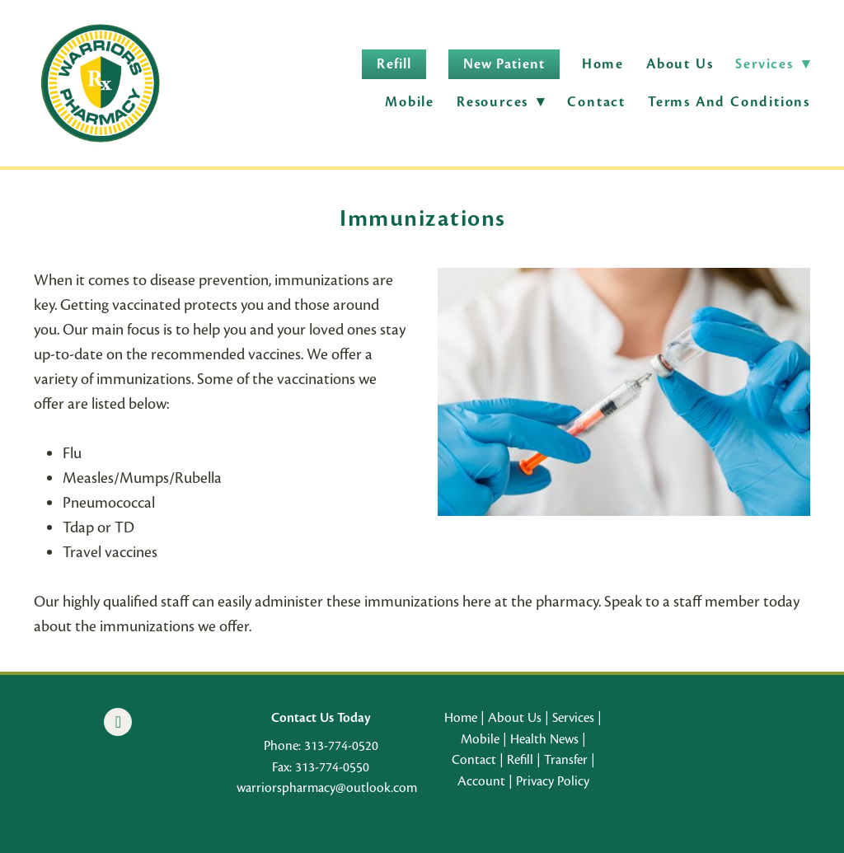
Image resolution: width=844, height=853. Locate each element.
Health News (544, 739)
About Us (679, 64)
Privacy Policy (552, 781)
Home (603, 64)
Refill (393, 64)
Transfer (566, 760)
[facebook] (118, 722)
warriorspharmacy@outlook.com (327, 788)
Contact (596, 101)
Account (481, 781)
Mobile (409, 101)
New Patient (504, 64)
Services (573, 718)
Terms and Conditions (729, 101)
